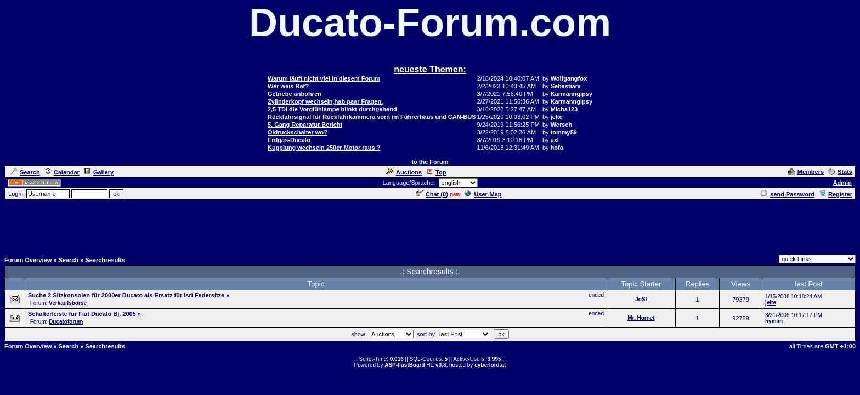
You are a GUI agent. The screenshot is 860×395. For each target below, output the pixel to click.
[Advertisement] (430, 225)
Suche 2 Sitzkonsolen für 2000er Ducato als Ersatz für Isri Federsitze (126, 295)
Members (806, 171)
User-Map (483, 194)
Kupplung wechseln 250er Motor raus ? (324, 147)
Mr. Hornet (640, 318)
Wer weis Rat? (288, 86)
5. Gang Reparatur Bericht (305, 124)
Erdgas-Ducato (289, 140)
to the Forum (429, 162)
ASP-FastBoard (404, 365)
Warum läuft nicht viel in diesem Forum (324, 78)
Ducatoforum (66, 322)
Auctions (404, 172)
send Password (787, 194)
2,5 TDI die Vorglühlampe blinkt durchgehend (332, 109)
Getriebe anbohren (294, 94)
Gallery (99, 172)
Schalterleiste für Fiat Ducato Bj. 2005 (82, 314)
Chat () (432, 194)
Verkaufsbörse (68, 303)
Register (835, 194)
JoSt (641, 299)
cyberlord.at (490, 365)
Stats (840, 171)
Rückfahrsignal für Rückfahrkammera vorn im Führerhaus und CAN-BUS (372, 117)
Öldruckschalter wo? (297, 132)
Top (436, 172)
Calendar (62, 172)
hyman (774, 321)
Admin (842, 182)
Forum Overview (28, 260)
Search (25, 172)
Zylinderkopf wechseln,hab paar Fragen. (325, 101)
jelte (770, 303)
